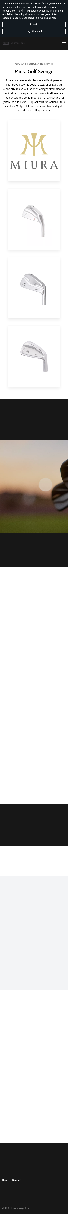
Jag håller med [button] (34, 31)
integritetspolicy (32, 10)
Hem (4, 1180)
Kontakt (16, 1180)
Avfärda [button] (34, 24)
